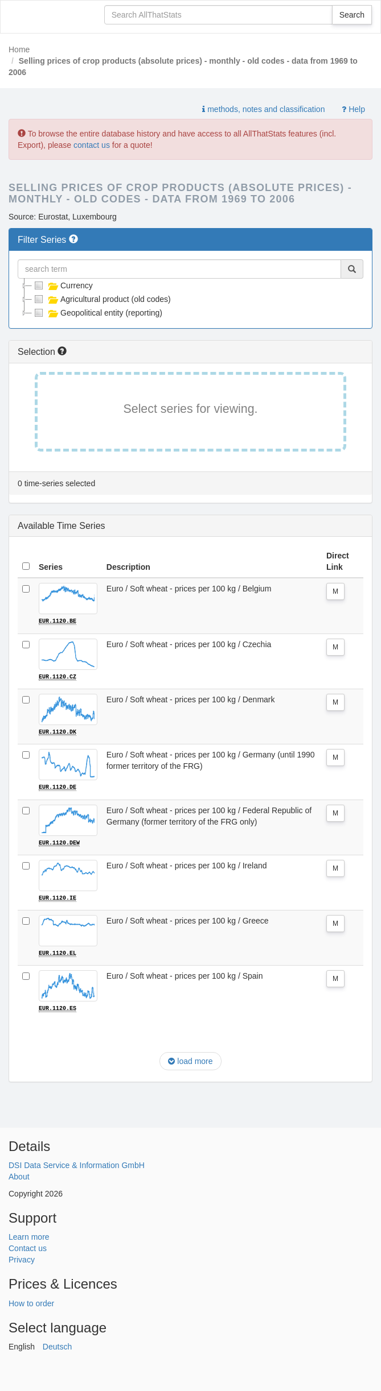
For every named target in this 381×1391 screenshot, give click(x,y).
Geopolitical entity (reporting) (97, 313)
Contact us (28, 1247)
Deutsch (57, 1345)
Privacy (22, 1258)
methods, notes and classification (263, 109)
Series (51, 567)
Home (19, 49)
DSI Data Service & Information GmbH (77, 1164)
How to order (31, 1302)
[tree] (190, 299)
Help (353, 109)
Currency (62, 285)
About (19, 1175)
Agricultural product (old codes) (101, 299)
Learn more (29, 1235)
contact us (91, 145)
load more (190, 1059)
